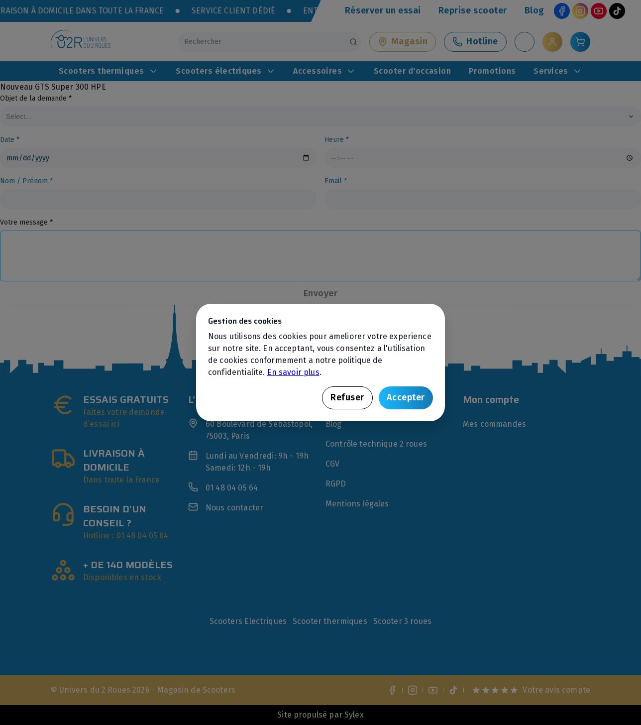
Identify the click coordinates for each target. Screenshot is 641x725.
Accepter (406, 397)
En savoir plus (293, 372)
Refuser (347, 397)
